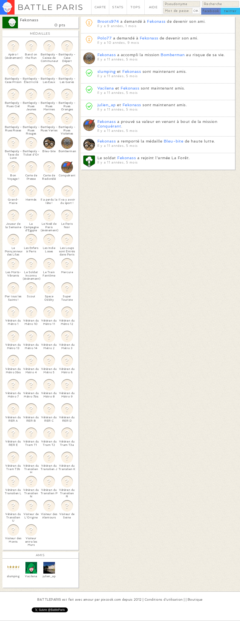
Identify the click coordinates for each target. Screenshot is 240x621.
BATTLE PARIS (50, 7)
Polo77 (104, 38)
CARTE (100, 7)
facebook (210, 11)
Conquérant (109, 126)
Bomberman (173, 54)
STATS (118, 7)
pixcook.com (111, 599)
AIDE (153, 7)
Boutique (195, 599)
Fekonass (29, 20)
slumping (106, 71)
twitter (230, 11)
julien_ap (106, 105)
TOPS (135, 7)
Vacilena (105, 88)
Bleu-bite (173, 141)
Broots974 (108, 21)
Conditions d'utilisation (164, 599)
